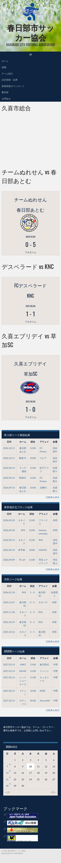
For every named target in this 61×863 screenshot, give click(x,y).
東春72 (22, 458)
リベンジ (44, 671)
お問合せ (6, 98)
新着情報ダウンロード (13, 86)
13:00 (33, 664)
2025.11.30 (9, 612)
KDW (42, 690)
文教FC (43, 487)
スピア (43, 458)
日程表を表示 (52, 497)
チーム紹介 (7, 73)
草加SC (22, 477)
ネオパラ (43, 602)
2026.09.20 (9, 520)
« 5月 (7, 792)
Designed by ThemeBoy (12, 853)
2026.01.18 (9, 592)
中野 (55, 664)
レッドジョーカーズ (22, 681)
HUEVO (43, 550)
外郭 (55, 520)
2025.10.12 (9, 631)
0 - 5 (32, 602)
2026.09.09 (9, 559)
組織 (4, 67)
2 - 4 (32, 612)
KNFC (23, 664)
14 (7, 772)
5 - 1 (32, 631)
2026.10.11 (9, 448)
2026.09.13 (9, 467)
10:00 (33, 458)
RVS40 (22, 671)
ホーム (5, 61)
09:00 (33, 700)
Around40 (45, 700)
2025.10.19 (9, 622)
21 (7, 779)
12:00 (33, 448)
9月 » (53, 792)
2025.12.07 (9, 602)
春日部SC (44, 664)
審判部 (5, 92)
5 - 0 (32, 592)
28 (7, 785)
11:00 (33, 677)
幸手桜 (21, 550)
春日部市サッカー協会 (30, 32)
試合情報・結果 (10, 79)
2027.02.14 (9, 664)
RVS (23, 530)
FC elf (22, 559)
